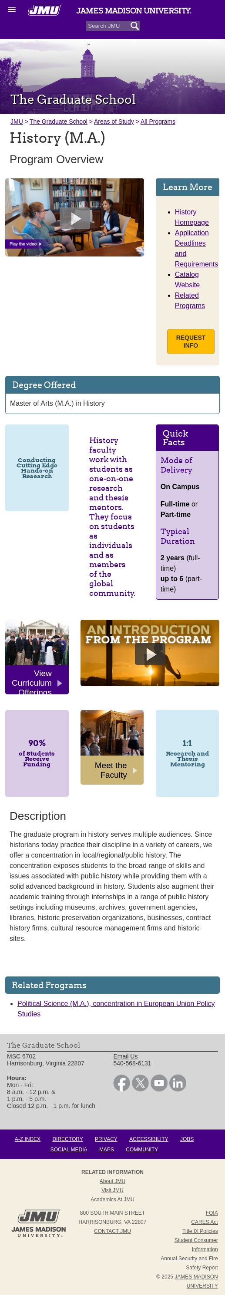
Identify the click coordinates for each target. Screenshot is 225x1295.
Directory (67, 1139)
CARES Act (204, 1222)
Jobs (187, 1139)
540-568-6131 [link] (132, 1063)
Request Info (191, 341)
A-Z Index (27, 1139)
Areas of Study (114, 121)
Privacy (106, 1139)
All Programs (158, 121)
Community (142, 1150)
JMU (16, 121)
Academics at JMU (112, 1199)
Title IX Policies (200, 1231)
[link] (121, 1089)
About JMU (112, 1181)
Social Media (68, 1150)
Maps (106, 1150)
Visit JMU (112, 1190)
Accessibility (148, 1139)
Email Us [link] (125, 1056)
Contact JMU (112, 1231)
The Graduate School (58, 121)
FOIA (212, 1213)
